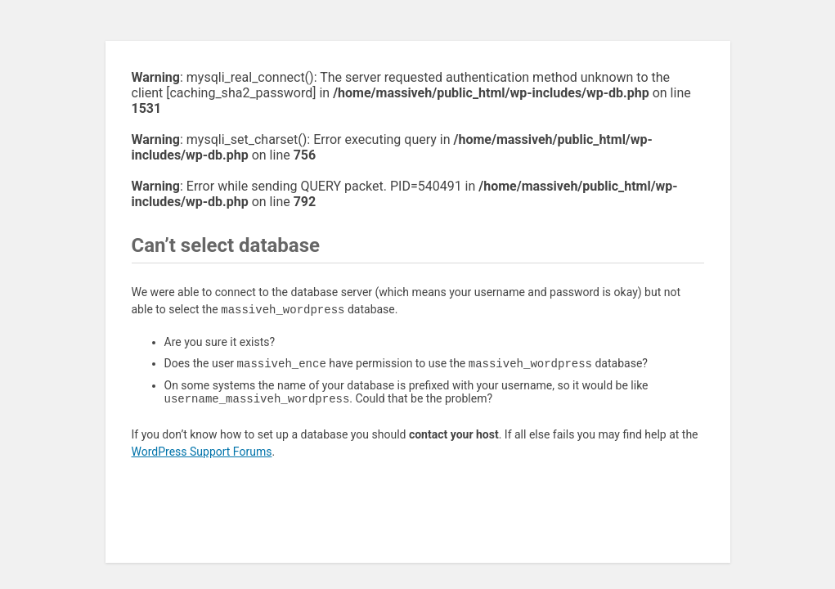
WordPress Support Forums (202, 454)
